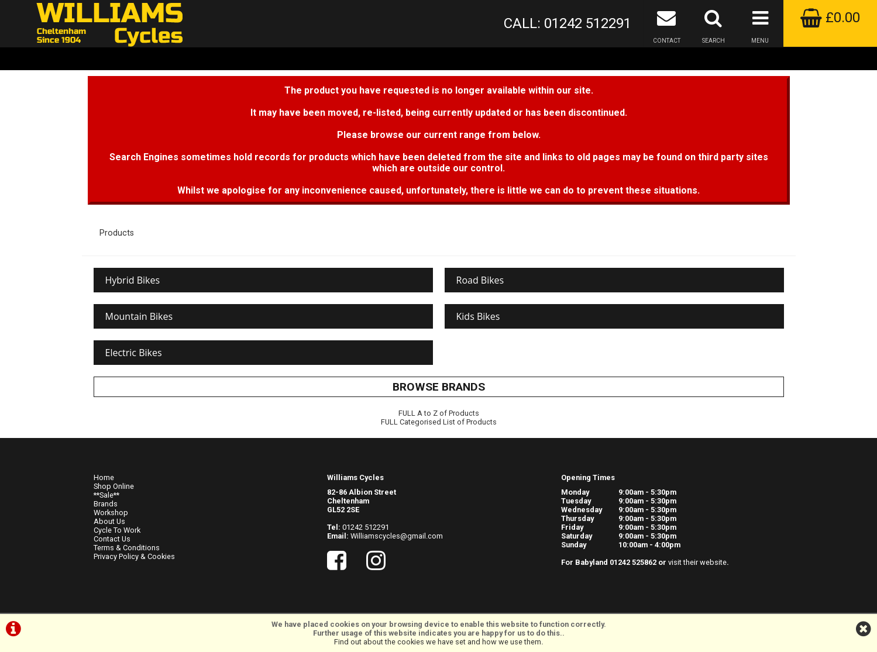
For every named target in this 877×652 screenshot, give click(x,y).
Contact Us (112, 538)
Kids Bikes (478, 316)
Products (116, 233)
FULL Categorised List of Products (439, 422)
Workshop (111, 512)
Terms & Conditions (127, 547)
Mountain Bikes (139, 316)
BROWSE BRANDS (439, 387)
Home (104, 477)
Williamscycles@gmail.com (396, 536)
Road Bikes (480, 280)
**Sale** (106, 495)
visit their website (697, 562)
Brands (106, 503)
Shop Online (114, 486)
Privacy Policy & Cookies (134, 556)
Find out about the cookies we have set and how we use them (437, 641)
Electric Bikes (133, 352)
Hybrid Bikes (132, 280)
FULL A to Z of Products (438, 413)
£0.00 (830, 17)
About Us (109, 521)
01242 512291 (365, 527)
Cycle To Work (117, 530)
